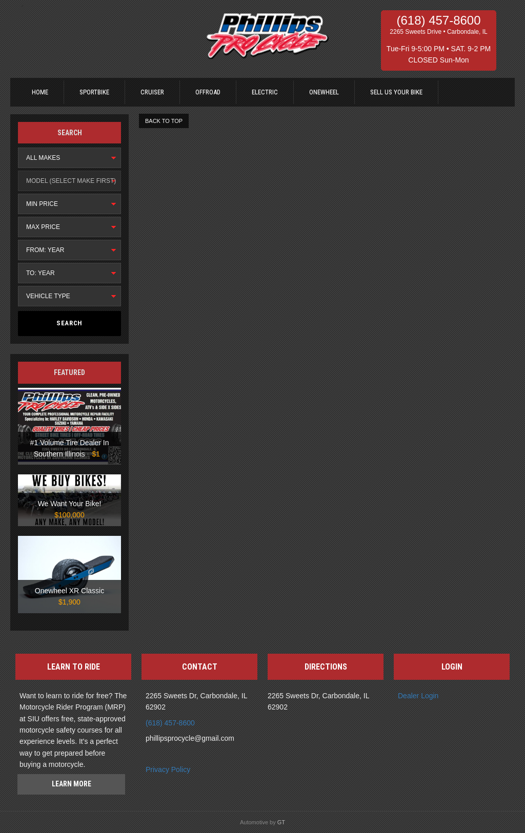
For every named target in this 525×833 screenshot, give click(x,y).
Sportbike (94, 92)
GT (281, 822)
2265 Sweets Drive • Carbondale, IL (438, 31)
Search (69, 323)
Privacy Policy (168, 769)
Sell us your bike (396, 92)
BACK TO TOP (164, 121)
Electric (265, 92)
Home (40, 92)
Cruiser (152, 92)
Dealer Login (418, 696)
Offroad (207, 92)
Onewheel (324, 92)
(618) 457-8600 (438, 20)
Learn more (71, 784)
